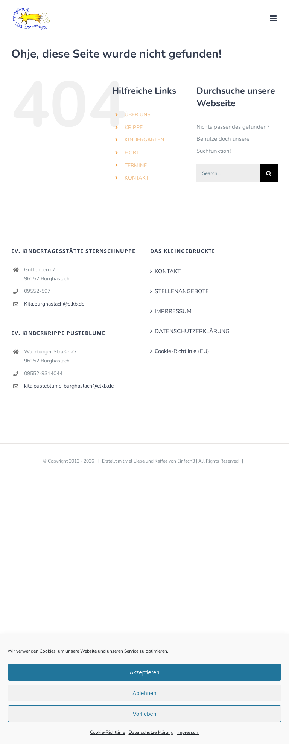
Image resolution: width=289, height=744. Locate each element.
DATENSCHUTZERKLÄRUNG (192, 331)
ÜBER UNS (138, 114)
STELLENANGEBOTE (182, 291)
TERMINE (136, 165)
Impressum (188, 732)
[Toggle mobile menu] (274, 18)
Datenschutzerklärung (151, 732)
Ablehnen (144, 693)
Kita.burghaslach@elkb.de (54, 303)
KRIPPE (134, 127)
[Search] (269, 173)
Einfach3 (186, 461)
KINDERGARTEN (144, 139)
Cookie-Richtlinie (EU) (182, 351)
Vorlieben (145, 714)
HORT (132, 152)
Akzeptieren (144, 672)
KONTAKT (137, 177)
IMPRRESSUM (173, 311)
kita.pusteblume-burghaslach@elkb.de (69, 385)
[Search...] (228, 173)
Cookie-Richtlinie (107, 732)
